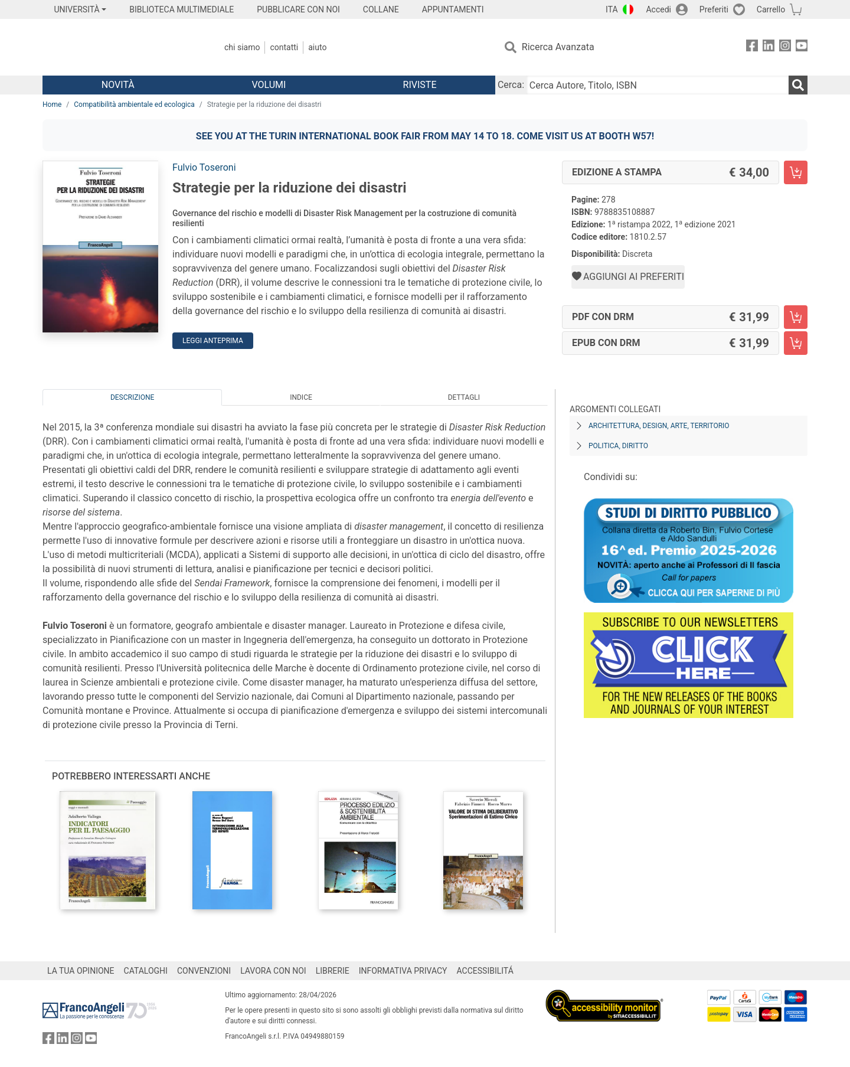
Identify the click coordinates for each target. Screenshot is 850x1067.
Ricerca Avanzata (558, 47)
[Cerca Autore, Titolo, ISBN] (658, 85)
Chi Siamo (242, 47)
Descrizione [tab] (132, 397)
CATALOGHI (146, 970)
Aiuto (317, 47)
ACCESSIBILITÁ (485, 970)
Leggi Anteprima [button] (212, 341)
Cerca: (511, 84)
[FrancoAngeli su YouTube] (802, 48)
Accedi (658, 9)
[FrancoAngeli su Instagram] (785, 48)
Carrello (771, 9)
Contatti (284, 47)
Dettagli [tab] (464, 397)
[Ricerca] (798, 85)
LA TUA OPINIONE (81, 970)
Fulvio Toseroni (204, 167)
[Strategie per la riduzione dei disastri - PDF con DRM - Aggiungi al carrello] (796, 317)
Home (51, 104)
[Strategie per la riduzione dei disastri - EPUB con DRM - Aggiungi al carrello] (796, 343)
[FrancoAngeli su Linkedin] (768, 48)
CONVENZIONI (204, 970)
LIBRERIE (332, 970)
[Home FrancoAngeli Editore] (120, 47)
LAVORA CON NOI (273, 970)
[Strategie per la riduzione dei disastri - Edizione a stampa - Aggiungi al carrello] (796, 172)
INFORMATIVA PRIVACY (403, 970)
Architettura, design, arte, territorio (659, 426)
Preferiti (713, 9)
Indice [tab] (301, 397)
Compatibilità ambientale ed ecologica (134, 104)
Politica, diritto (618, 446)
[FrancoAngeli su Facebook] (752, 48)
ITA (612, 9)
